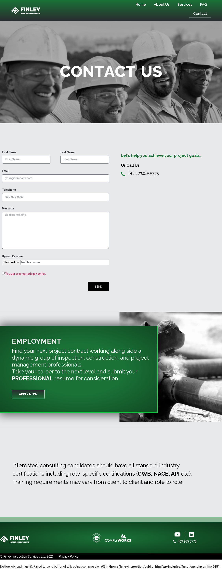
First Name (9, 152)
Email (5, 171)
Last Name (67, 152)
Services (184, 4)
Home (141, 4)
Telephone (9, 189)
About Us (162, 4)
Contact (200, 13)
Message (8, 208)
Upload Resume (12, 256)
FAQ (203, 4)
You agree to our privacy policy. (25, 273)
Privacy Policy (68, 556)
